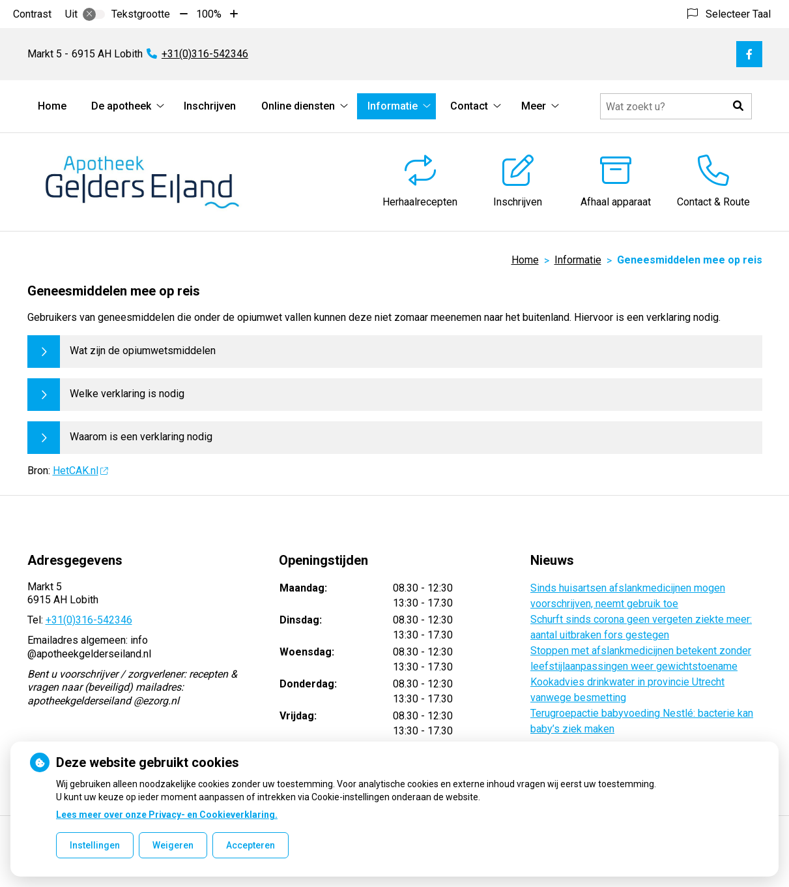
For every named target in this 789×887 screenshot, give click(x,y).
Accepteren (250, 845)
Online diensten (298, 106)
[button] (739, 106)
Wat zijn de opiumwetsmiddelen (143, 350)
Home (52, 106)
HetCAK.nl (80, 470)
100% (209, 14)
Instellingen (95, 845)
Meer (533, 106)
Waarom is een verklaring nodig (141, 436)
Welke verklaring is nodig (127, 393)
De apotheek (121, 106)
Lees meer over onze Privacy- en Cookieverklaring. (167, 814)
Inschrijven (210, 106)
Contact (469, 106)
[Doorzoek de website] (676, 106)
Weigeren (173, 845)
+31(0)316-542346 (89, 620)
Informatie (392, 106)
